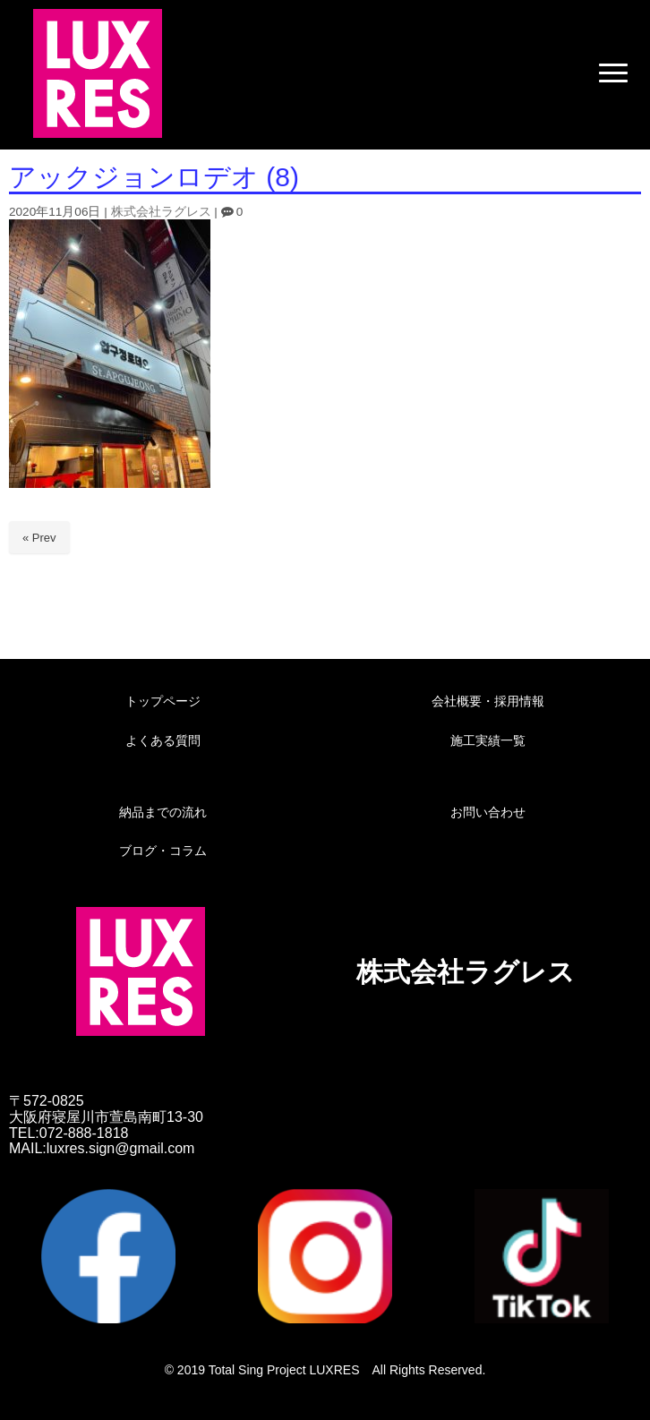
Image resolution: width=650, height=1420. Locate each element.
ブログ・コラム (163, 850)
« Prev (39, 537)
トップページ (163, 701)
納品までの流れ (163, 812)
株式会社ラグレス (161, 211)
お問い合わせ (488, 812)
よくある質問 (163, 740)
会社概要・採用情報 (488, 701)
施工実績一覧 (488, 740)
